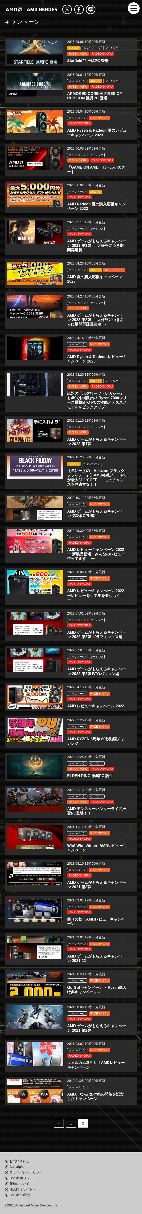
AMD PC (74, 48)
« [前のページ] (59, 1123)
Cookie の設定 (19, 1195)
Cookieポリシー (21, 1178)
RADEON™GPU (102, 53)
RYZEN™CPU (78, 53)
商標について (19, 1183)
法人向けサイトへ (22, 1189)
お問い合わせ (19, 1161)
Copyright (16, 1166)
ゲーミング (111, 48)
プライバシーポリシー (26, 1172)
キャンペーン (91, 48)
